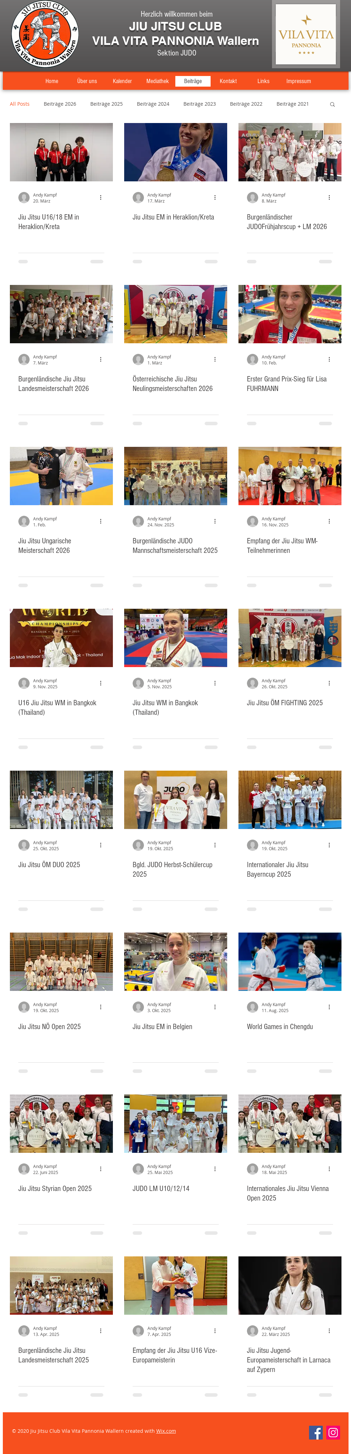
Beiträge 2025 (106, 103)
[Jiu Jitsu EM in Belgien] (175, 962)
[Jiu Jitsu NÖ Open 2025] (61, 962)
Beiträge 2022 (246, 103)
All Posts (20, 103)
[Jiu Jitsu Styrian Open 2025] (61, 1123)
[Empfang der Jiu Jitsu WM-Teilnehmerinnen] (289, 476)
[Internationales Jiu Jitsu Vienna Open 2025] (289, 1123)
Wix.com (166, 1430)
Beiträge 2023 (199, 103)
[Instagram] (333, 1433)
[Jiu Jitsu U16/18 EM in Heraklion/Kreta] (61, 152)
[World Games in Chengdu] (289, 962)
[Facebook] (316, 1433)
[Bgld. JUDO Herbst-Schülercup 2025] (175, 800)
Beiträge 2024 (153, 103)
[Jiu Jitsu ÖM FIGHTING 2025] (289, 638)
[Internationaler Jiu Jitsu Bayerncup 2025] (289, 800)
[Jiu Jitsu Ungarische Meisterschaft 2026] (61, 476)
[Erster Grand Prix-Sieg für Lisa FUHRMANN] (289, 314)
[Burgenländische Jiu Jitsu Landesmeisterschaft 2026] (61, 314)
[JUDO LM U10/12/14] (175, 1123)
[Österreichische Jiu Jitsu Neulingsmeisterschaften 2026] (175, 314)
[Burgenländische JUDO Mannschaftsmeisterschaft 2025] (175, 476)
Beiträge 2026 (60, 103)
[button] (332, 105)
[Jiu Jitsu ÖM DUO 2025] (61, 800)
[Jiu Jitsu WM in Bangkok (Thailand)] (175, 638)
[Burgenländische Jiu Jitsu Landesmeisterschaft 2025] (61, 1285)
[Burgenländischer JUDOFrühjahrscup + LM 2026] (289, 152)
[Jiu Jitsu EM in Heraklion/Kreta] (175, 152)
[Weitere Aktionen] (103, 197)
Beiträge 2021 (293, 103)
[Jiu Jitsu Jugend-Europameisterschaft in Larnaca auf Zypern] (289, 1285)
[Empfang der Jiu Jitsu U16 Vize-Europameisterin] (175, 1285)
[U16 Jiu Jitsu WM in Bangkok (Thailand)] (61, 638)
